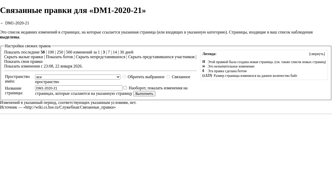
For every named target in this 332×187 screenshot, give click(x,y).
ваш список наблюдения (291, 32)
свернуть (317, 54)
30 (122, 52)
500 (69, 52)
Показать (54, 57)
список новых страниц (308, 62)
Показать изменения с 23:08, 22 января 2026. (43, 66)
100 (51, 52)
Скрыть (10, 57)
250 (60, 52)
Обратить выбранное (146, 77)
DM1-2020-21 (17, 23)
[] (317, 54)
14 (115, 52)
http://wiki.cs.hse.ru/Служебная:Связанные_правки (69, 107)
